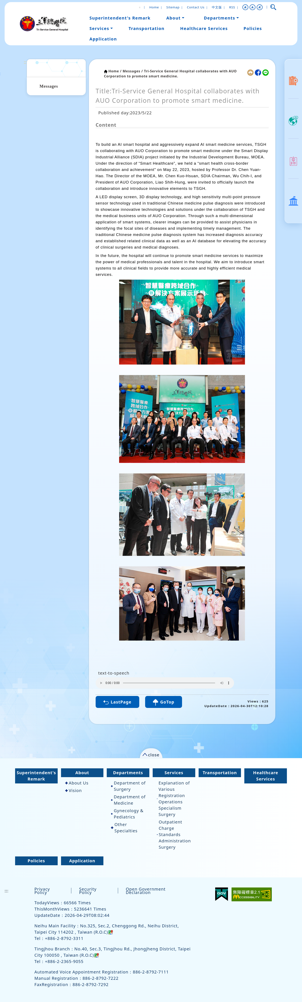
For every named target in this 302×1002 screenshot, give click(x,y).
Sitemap (173, 7)
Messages (49, 86)
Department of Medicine (128, 800)
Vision (73, 790)
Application (82, 861)
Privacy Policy (42, 890)
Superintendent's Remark (36, 776)
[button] (245, 7)
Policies (36, 861)
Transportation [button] (146, 28)
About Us (77, 783)
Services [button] (99, 28)
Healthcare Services (265, 776)
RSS (232, 7)
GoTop (163, 702)
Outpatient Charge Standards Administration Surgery (174, 834)
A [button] (252, 7)
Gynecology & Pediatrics (127, 814)
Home (154, 7)
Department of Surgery (128, 786)
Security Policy (87, 890)
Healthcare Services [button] (204, 28)
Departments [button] (219, 18)
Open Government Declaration (146, 890)
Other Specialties (124, 828)
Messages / (133, 71)
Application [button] (103, 39)
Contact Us (195, 7)
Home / (115, 71)
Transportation (220, 772)
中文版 (217, 7)
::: (26, 62)
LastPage (117, 702)
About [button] (173, 18)
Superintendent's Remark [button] (119, 18)
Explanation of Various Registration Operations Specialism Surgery (173, 798)
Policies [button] (252, 28)
